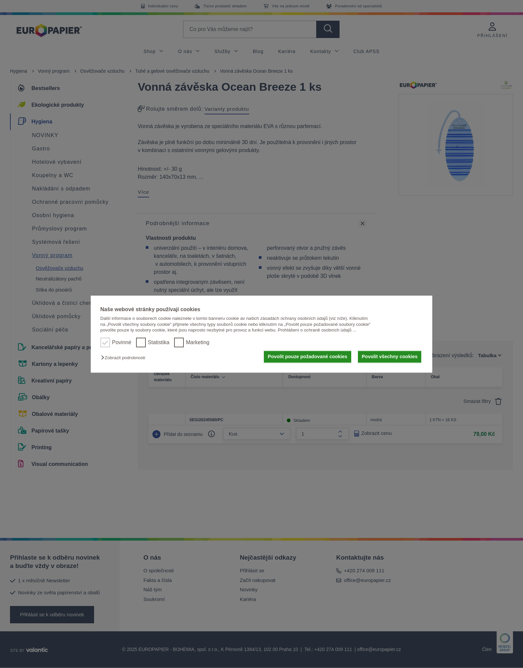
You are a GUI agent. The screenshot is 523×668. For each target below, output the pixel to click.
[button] (124, 358)
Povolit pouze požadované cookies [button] (307, 357)
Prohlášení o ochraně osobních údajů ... (317, 329)
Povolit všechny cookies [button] (390, 357)
